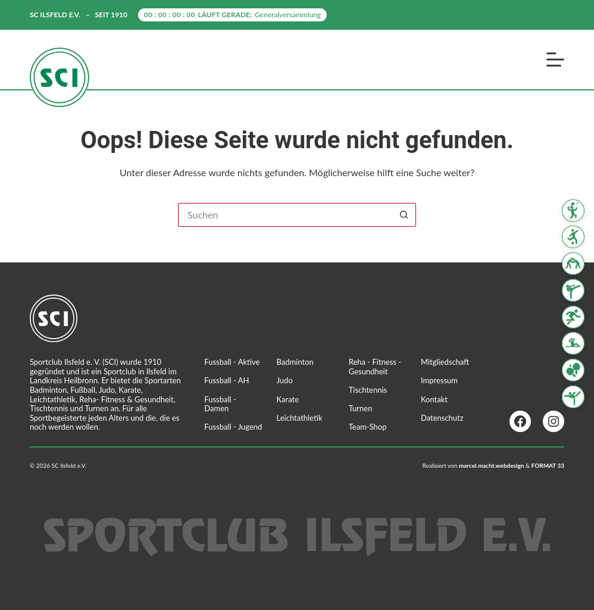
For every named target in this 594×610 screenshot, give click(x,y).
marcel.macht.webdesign (491, 465)
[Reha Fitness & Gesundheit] (573, 343)
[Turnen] (573, 397)
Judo (285, 380)
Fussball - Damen (220, 404)
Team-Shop (368, 426)
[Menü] (555, 59)
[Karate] (573, 290)
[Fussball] (573, 237)
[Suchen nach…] (285, 215)
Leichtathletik (300, 418)
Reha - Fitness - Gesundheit (375, 366)
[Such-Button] (404, 215)
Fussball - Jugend (233, 426)
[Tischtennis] (573, 370)
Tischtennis (368, 390)
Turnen (361, 408)
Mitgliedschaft (445, 362)
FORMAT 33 (548, 465)
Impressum (439, 380)
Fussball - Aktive (232, 362)
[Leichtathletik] (573, 317)
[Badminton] (573, 210)
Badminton (295, 362)
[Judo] (573, 263)
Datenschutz (442, 418)
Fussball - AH (226, 380)
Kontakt (434, 399)
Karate (288, 399)
